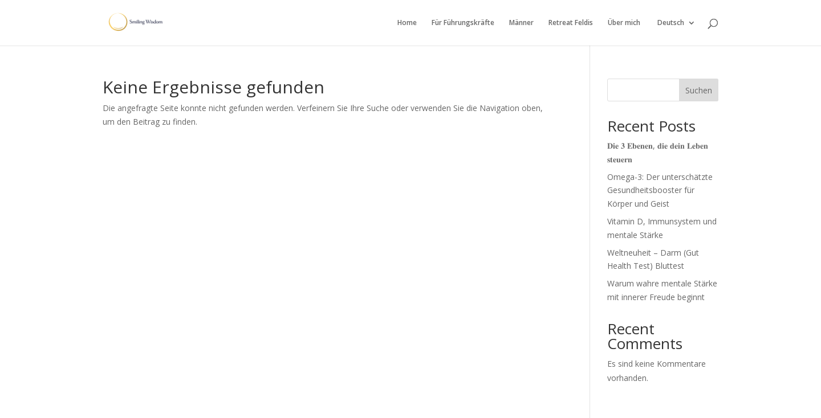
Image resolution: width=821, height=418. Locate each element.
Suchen (698, 90)
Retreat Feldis (570, 23)
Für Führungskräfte (463, 23)
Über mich (624, 23)
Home (407, 23)
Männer (521, 23)
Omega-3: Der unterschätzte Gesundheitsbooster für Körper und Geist (660, 190)
